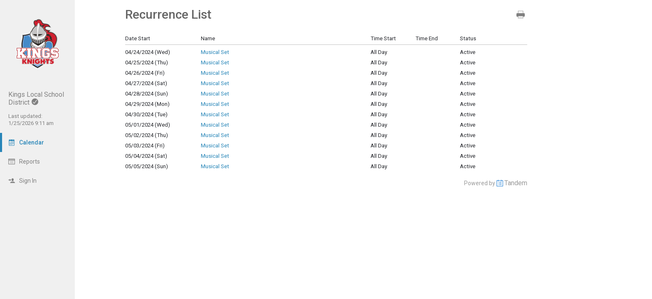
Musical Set (215, 52)
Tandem (515, 183)
